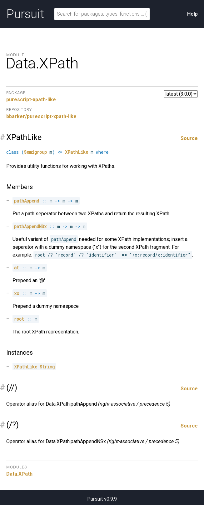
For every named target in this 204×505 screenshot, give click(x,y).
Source (189, 138)
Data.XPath (19, 474)
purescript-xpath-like (31, 99)
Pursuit (25, 14)
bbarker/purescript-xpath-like (41, 116)
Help (192, 14)
